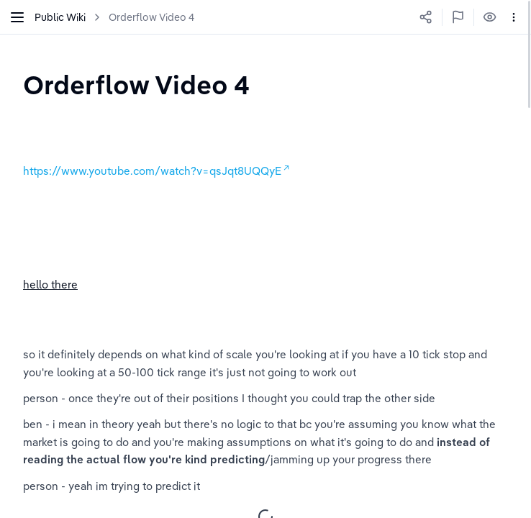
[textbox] (136, 84)
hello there (50, 284)
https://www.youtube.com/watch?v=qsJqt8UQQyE (152, 171)
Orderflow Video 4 (151, 17)
